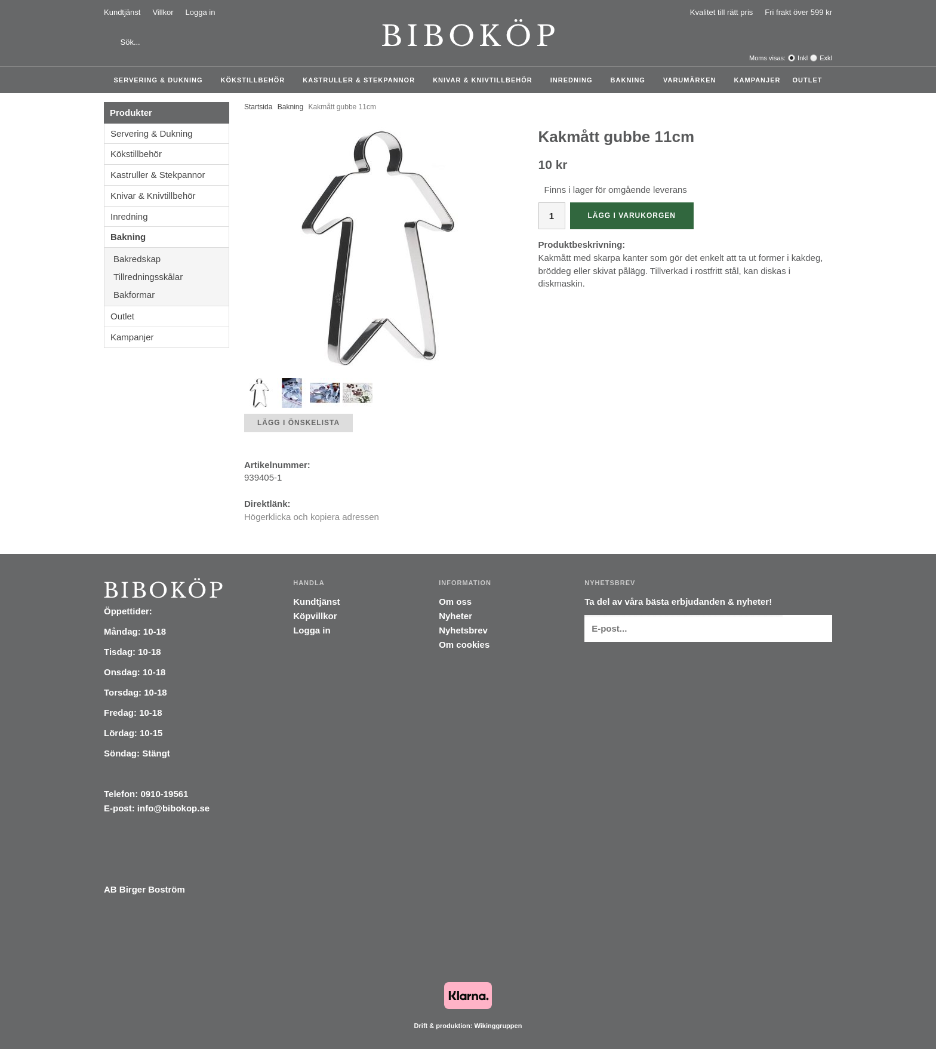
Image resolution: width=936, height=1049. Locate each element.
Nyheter (455, 616)
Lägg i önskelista (298, 423)
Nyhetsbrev (463, 630)
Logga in (200, 12)
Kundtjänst (122, 12)
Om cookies (464, 644)
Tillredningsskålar (171, 277)
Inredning (574, 80)
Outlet (807, 80)
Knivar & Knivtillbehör (485, 80)
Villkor (162, 12)
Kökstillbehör (256, 80)
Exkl (826, 57)
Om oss (455, 601)
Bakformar (171, 295)
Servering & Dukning (161, 80)
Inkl (803, 57)
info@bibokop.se (173, 808)
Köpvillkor (315, 616)
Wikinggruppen (498, 1025)
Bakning (631, 80)
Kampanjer (757, 80)
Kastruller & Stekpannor (362, 80)
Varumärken (692, 80)
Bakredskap (171, 259)
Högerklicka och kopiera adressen (311, 517)
